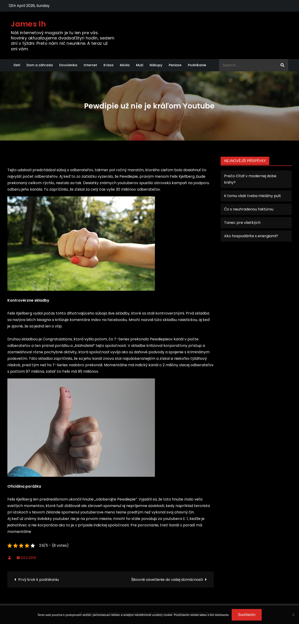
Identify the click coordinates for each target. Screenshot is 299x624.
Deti (17, 65)
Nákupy (156, 65)
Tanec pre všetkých (242, 222)
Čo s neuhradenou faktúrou (248, 209)
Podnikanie (197, 65)
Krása (108, 65)
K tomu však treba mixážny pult (252, 195)
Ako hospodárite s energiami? (251, 236)
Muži (139, 65)
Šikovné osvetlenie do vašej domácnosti (167, 579)
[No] (293, 614)
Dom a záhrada (40, 65)
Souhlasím (246, 615)
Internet (90, 65)
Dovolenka (68, 65)
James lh (28, 24)
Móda (125, 65)
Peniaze (175, 65)
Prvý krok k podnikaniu (38, 579)
